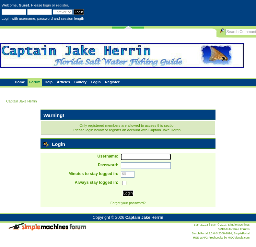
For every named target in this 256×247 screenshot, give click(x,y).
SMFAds (223, 229)
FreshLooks (215, 237)
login (47, 5)
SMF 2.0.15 (200, 224)
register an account (124, 130)
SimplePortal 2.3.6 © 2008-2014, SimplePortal (221, 233)
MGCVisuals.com (239, 237)
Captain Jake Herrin (144, 217)
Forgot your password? (128, 203)
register (62, 5)
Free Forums (241, 229)
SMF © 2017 (219, 224)
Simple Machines (239, 224)
